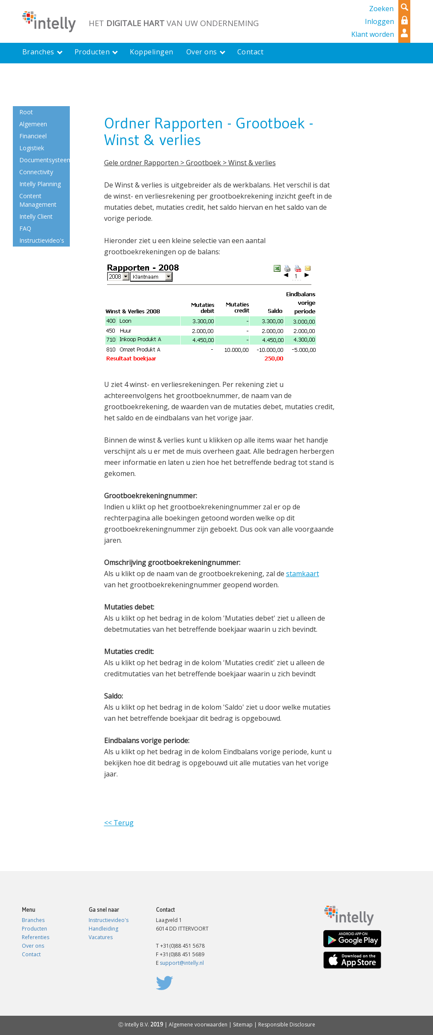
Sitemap (243, 1024)
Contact (31, 954)
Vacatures (101, 937)
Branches (33, 920)
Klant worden (372, 34)
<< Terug (119, 822)
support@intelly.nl (182, 963)
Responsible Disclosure (286, 1024)
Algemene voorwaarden (198, 1024)
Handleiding (103, 928)
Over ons (33, 945)
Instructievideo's (108, 920)
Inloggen (379, 21)
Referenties (35, 937)
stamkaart (302, 573)
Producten (34, 928)
